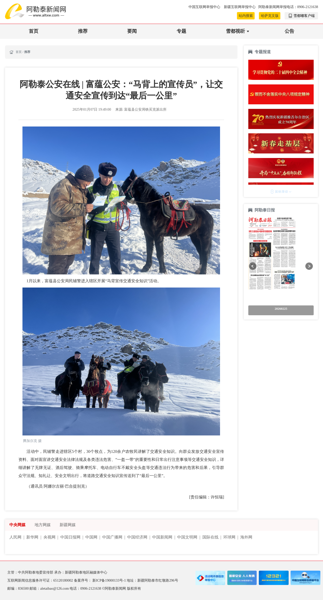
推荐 (83, 31)
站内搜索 (246, 16)
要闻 (132, 31)
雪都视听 (235, 31)
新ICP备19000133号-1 (109, 580)
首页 (33, 31)
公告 (289, 31)
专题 (181, 31)
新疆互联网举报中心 (240, 7)
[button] (252, 266)
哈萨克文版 (270, 16)
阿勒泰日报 (265, 210)
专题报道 (263, 52)
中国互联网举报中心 (205, 7)
